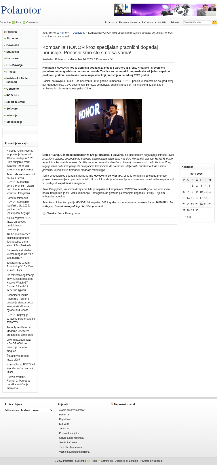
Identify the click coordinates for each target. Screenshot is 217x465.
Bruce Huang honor (68, 213)
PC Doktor (12, 95)
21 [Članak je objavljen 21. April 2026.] (188, 204)
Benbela (133, 460)
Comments (32, 22)
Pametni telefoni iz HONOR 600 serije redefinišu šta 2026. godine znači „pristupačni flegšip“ (18, 206)
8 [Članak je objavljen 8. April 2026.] (192, 191)
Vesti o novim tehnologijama (74, 451)
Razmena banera (128, 22)
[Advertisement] (197, 95)
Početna (11, 31)
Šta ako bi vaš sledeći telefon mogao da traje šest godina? (20, 254)
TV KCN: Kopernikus (70, 447)
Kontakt (162, 22)
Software (12, 108)
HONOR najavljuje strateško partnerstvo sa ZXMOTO (21, 318)
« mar (188, 216)
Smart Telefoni (15, 102)
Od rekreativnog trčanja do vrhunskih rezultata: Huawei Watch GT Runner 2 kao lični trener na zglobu (20, 283)
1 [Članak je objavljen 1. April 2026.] (192, 185)
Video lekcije (14, 121)
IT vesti (10, 71)
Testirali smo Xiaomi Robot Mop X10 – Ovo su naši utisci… (20, 266)
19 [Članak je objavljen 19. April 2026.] (209, 198)
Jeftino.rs (64, 428)
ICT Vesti (64, 424)
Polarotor (21, 10)
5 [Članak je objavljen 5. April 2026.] (210, 185)
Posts (18, 22)
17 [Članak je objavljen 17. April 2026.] (201, 198)
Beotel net (64, 414)
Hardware (12, 58)
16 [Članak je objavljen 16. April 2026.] (196, 198)
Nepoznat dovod (124, 404)
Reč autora (148, 22)
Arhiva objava (12, 410)
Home (63, 32)
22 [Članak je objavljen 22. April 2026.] (192, 204)
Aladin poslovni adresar (71, 410)
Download (12, 45)
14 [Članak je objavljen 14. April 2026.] (188, 198)
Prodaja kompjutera (69, 433)
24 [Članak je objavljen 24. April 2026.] (201, 204)
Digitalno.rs (65, 419)
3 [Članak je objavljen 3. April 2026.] (201, 185)
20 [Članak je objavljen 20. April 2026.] (184, 204)
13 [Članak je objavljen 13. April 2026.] (184, 198)
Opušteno (12, 88)
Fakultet (174, 22)
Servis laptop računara (71, 437)
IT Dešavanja (14, 65)
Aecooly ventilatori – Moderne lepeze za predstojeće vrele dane (20, 331)
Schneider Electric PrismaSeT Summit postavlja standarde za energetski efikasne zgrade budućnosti (20, 302)
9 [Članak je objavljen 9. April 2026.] (197, 191)
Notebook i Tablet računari (17, 80)
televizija (11, 115)
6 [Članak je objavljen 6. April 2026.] (184, 191)
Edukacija (12, 51)
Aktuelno (12, 38)
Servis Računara (68, 442)
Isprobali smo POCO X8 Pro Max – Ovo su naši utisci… (21, 368)
